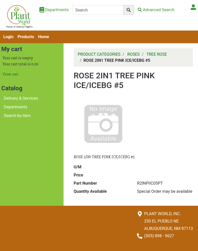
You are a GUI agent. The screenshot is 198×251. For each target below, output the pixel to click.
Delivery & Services (21, 98)
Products (26, 36)
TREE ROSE (156, 54)
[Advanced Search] (156, 9)
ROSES (133, 54)
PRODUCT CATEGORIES (99, 54)
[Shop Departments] (54, 10)
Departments (15, 107)
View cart (11, 74)
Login (8, 36)
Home (43, 36)
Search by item (17, 115)
